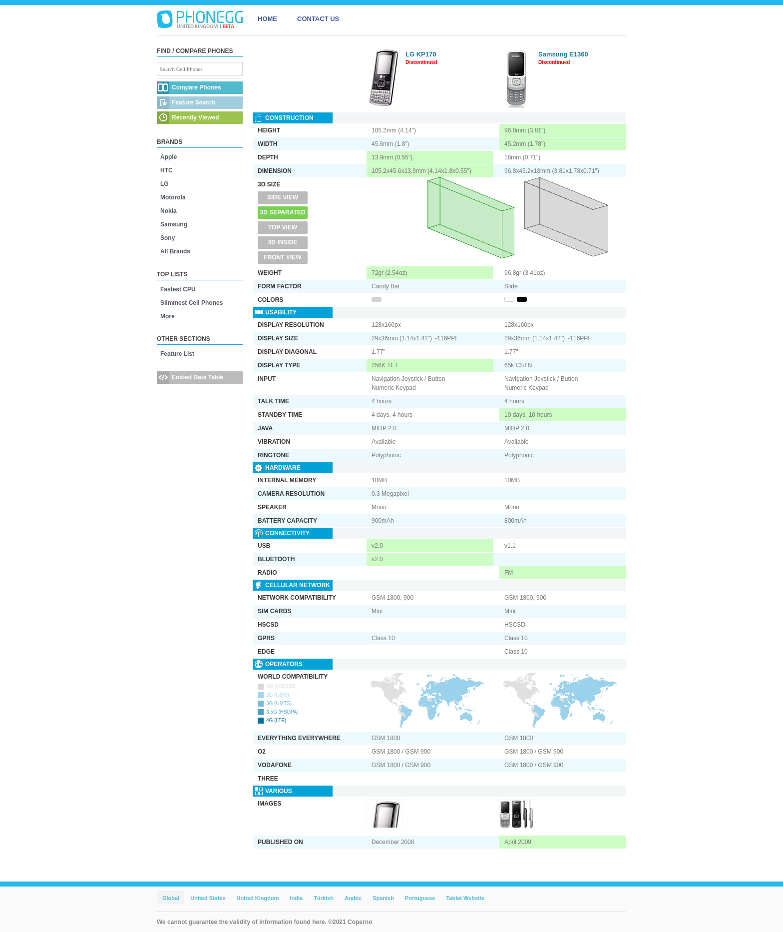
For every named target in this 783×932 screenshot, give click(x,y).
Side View (282, 197)
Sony (167, 237)
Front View (282, 257)
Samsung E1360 (563, 54)
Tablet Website (465, 898)
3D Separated (283, 212)
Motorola (173, 197)
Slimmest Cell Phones (191, 302)
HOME (267, 18)
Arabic (353, 898)
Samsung (173, 224)
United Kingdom (258, 898)
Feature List (177, 353)
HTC (166, 170)
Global (170, 898)
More (167, 316)
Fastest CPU (178, 289)
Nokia (168, 210)
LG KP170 (420, 54)
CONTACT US (318, 18)
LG (164, 183)
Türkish (324, 898)
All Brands (175, 251)
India (296, 898)
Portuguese (420, 898)
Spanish (383, 898)
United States (207, 898)
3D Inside (283, 242)
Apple (168, 156)
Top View (282, 227)
